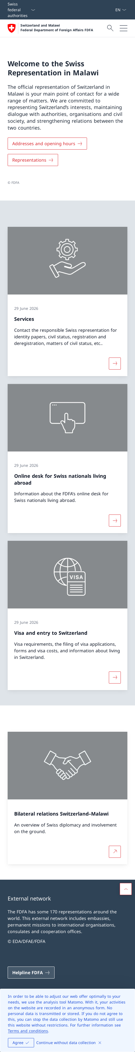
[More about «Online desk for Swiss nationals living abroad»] (115, 520)
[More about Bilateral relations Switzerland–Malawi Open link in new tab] (115, 852)
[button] (126, 889)
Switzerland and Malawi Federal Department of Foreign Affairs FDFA (56, 27)
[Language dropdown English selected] (120, 9)
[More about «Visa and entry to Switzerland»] (115, 677)
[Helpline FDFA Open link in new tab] (31, 973)
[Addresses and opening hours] (47, 144)
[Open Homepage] (50, 28)
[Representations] (33, 160)
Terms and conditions (28, 1030)
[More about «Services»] (115, 364)
